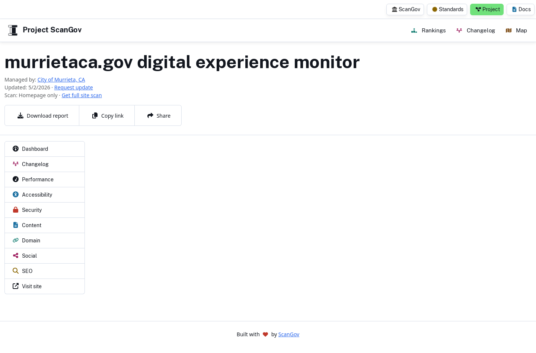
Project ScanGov (44, 30)
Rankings (428, 30)
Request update (73, 87)
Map (516, 30)
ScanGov (406, 9)
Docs (521, 9)
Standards (447, 9)
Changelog (475, 30)
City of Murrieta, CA (61, 79)
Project (488, 9)
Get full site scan (82, 95)
